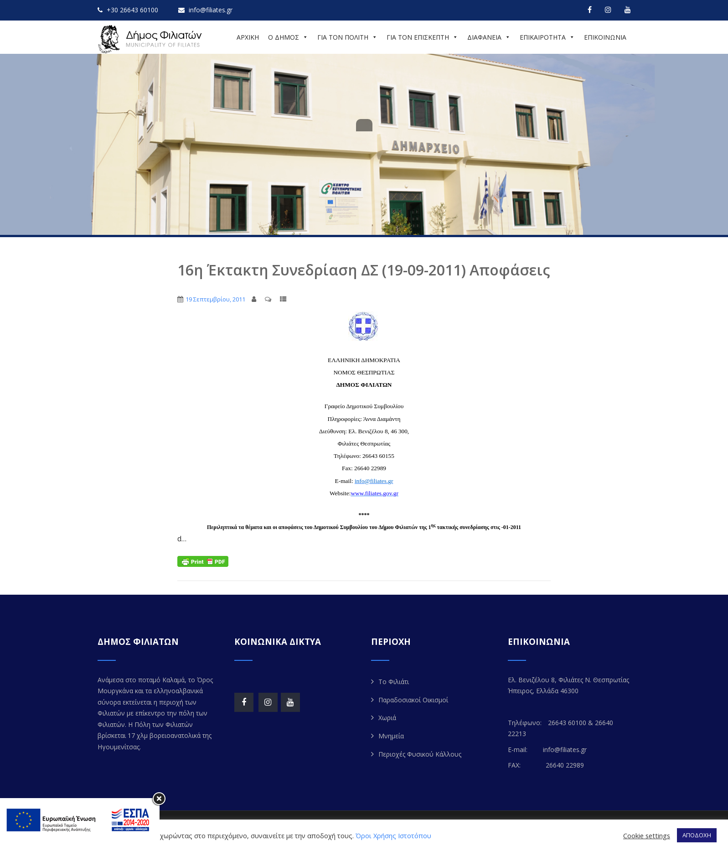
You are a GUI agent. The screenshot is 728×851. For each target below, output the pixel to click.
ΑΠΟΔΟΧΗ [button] (696, 835)
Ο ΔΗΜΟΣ (288, 37)
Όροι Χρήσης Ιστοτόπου (393, 835)
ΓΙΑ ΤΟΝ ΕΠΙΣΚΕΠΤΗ (422, 37)
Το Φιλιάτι (393, 681)
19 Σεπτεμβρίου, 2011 (215, 299)
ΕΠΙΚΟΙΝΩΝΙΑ (605, 37)
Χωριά (387, 717)
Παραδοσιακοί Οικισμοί (413, 699)
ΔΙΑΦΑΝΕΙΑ (489, 37)
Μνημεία (391, 736)
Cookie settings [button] (646, 835)
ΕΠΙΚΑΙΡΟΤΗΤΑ (547, 37)
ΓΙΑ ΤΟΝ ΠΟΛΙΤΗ (347, 37)
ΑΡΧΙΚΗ (248, 37)
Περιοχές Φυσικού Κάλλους (419, 754)
